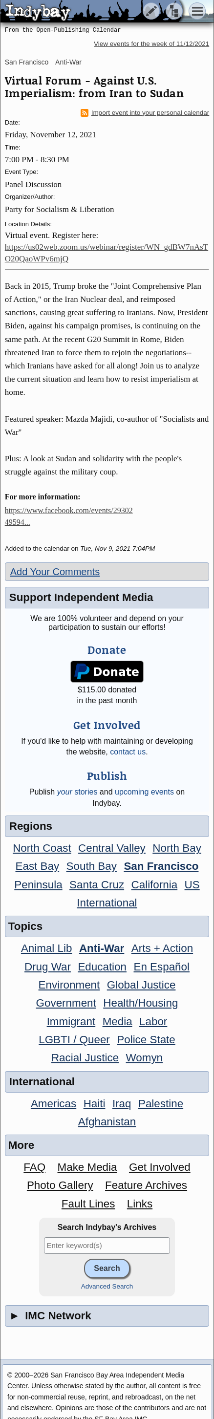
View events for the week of (151, 43)
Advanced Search (107, 1286)
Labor (153, 1021)
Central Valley (112, 848)
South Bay (91, 866)
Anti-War (68, 62)
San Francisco (26, 62)
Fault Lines (88, 1204)
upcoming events (144, 792)
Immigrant (71, 1021)
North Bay (176, 848)
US (192, 885)
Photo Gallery (60, 1185)
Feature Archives (146, 1185)
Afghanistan (107, 1122)
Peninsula (38, 885)
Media (117, 1021)
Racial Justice (85, 1058)
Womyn (144, 1058)
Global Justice (141, 985)
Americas (53, 1103)
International (107, 903)
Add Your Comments (55, 571)
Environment (69, 985)
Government (66, 1003)
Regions (30, 826)
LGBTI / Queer (74, 1039)
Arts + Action (162, 948)
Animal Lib (46, 948)
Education (102, 967)
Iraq (121, 1103)
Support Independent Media (81, 597)
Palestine (160, 1103)
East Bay (38, 866)
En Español (161, 967)
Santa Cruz (96, 885)
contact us (128, 752)
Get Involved (160, 1167)
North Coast (42, 848)
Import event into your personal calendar (145, 113)
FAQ (34, 1167)
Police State (146, 1039)
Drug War (47, 967)
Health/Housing (140, 1003)
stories (77, 792)
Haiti (95, 1103)
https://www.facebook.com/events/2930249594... (69, 516)
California (154, 885)
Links (139, 1204)
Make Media (87, 1167)
